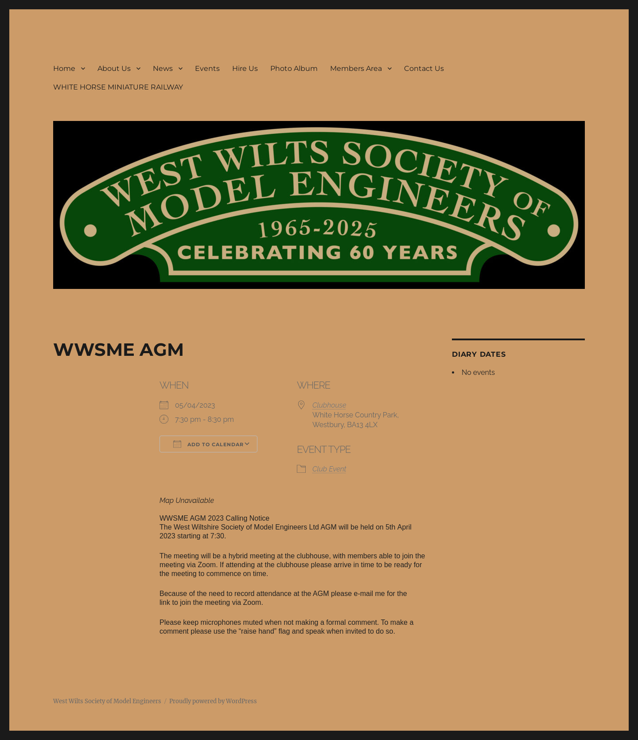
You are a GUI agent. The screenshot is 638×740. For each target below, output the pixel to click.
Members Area (356, 68)
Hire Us (245, 68)
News (163, 68)
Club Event (329, 469)
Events (207, 68)
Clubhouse (329, 405)
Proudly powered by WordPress (213, 701)
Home (64, 68)
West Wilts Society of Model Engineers (107, 701)
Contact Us (424, 68)
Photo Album (294, 68)
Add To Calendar (208, 444)
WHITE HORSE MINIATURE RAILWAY (118, 87)
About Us (114, 68)
